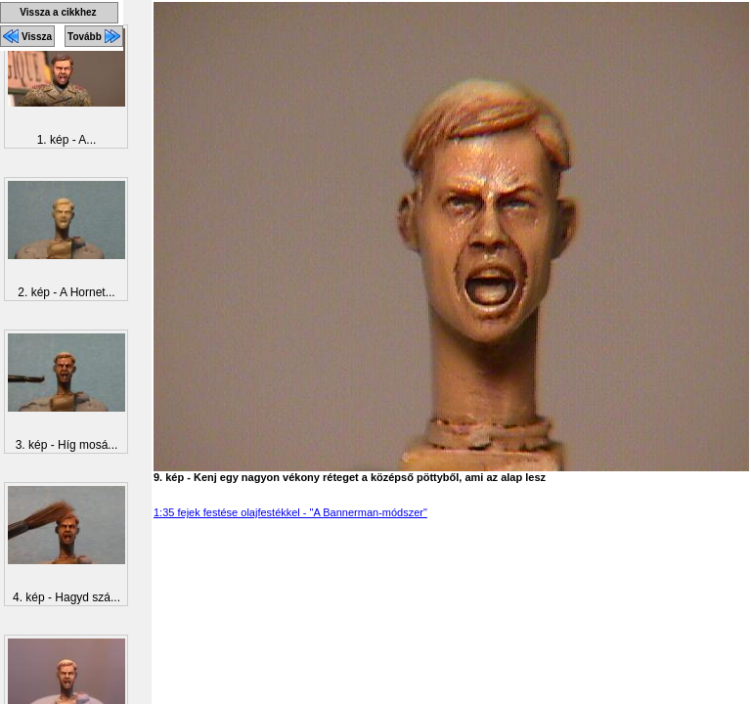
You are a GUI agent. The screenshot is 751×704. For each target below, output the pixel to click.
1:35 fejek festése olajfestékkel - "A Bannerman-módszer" (290, 512)
